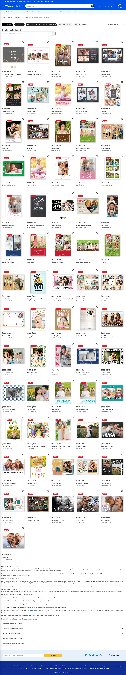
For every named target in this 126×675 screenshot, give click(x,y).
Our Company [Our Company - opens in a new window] (35, 666)
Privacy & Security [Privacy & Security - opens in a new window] (31, 668)
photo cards (31, 610)
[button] (13, 42)
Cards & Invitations (7, 17)
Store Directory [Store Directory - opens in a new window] (18, 666)
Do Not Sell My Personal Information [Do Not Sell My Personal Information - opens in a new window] (78, 668)
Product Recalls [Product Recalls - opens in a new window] (82, 666)
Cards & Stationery (42, 12)
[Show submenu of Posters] (54, 12)
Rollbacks (7, 12)
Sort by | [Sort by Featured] (110, 24)
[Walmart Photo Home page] (13, 6)
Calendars (105, 12)
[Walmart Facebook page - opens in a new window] (86, 655)
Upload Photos (49, 1)
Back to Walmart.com (10, 1)
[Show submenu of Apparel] (93, 12)
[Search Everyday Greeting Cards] (26, 34)
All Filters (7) (7, 24)
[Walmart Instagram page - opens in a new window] (101, 655)
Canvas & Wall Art (61, 12)
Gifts (85, 12)
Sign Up (53, 655)
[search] (53, 34)
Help (99, 6)
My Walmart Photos (39, 1)
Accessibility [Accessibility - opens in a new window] (92, 666)
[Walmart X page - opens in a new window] (90, 655)
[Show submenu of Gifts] (86, 12)
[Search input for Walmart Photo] (58, 6)
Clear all (84, 24)
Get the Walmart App (115, 666)
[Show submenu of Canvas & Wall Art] (65, 12)
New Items (14, 12)
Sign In (119, 1)
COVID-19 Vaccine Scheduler (67, 666)
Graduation (21, 12)
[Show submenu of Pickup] (30, 12)
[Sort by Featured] (119, 24)
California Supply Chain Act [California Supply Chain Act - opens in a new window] (58, 668)
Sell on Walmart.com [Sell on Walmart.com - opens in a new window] (47, 666)
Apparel (91, 12)
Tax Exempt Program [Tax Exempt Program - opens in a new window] (101, 666)
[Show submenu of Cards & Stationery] (47, 12)
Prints (33, 12)
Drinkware (98, 12)
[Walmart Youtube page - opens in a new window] (97, 655)
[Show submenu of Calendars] (109, 12)
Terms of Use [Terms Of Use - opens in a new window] (20, 668)
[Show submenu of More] (114, 12)
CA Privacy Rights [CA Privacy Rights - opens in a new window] (43, 668)
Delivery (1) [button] (19, 24)
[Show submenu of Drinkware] (101, 12)
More (112, 12)
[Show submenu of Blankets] (72, 12)
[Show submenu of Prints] (35, 12)
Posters (52, 12)
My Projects (29, 1)
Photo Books (78, 12)
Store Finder (22, 1)
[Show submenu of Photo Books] (81, 12)
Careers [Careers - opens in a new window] (27, 666)
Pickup (27, 12)
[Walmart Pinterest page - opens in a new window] (93, 655)
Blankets (70, 12)
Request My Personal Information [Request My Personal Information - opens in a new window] (99, 668)
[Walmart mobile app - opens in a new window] (114, 655)
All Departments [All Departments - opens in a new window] (7, 666)
